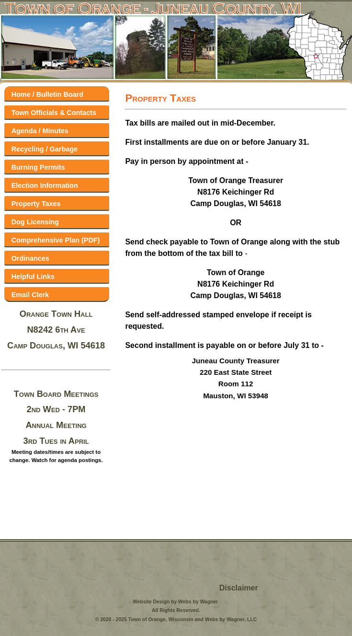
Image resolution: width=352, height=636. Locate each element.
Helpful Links (33, 276)
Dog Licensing (35, 222)
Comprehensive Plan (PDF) (55, 240)
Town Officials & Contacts (53, 112)
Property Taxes (36, 204)
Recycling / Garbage (44, 149)
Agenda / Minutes (39, 131)
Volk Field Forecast (60, 578)
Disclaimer (238, 588)
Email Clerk (30, 295)
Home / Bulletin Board (47, 94)
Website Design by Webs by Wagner (175, 601)
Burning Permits (38, 167)
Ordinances (30, 258)
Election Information (44, 185)
